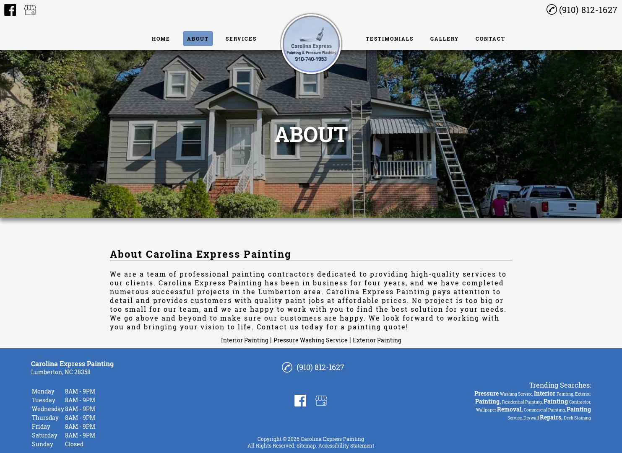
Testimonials (390, 38)
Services (241, 38)
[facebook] (10, 10)
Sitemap (306, 445)
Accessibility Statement (346, 445)
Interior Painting (244, 340)
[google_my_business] (30, 10)
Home (161, 38)
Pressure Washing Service (310, 340)
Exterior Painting (377, 340)
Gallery (444, 38)
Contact (490, 38)
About (198, 38)
